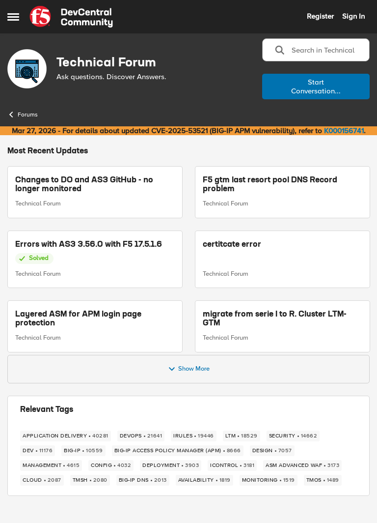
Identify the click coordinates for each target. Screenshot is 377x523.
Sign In (353, 16)
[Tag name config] (111, 465)
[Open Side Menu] (13, 16)
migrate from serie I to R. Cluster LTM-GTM (275, 319)
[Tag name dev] (37, 450)
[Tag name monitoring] (268, 480)
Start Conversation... (316, 86)
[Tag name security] (293, 436)
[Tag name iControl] (232, 465)
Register (320, 16)
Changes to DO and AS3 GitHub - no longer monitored (84, 184)
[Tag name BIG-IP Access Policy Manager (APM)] (177, 450)
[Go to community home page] (71, 17)
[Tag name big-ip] (83, 450)
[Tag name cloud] (42, 480)
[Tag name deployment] (170, 465)
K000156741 (344, 130)
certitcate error (232, 245)
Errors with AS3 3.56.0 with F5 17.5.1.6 (88, 245)
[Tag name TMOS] (323, 480)
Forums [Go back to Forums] (22, 114)
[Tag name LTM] (241, 436)
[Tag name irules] (193, 436)
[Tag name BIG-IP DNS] (142, 480)
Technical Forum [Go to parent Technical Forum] (38, 203)
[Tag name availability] (204, 480)
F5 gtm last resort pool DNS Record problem (270, 184)
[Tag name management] (51, 465)
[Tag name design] (272, 450)
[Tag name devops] (141, 436)
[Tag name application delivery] (65, 436)
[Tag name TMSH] (90, 480)
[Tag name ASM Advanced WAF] (302, 465)
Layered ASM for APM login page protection (78, 319)
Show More (189, 369)
